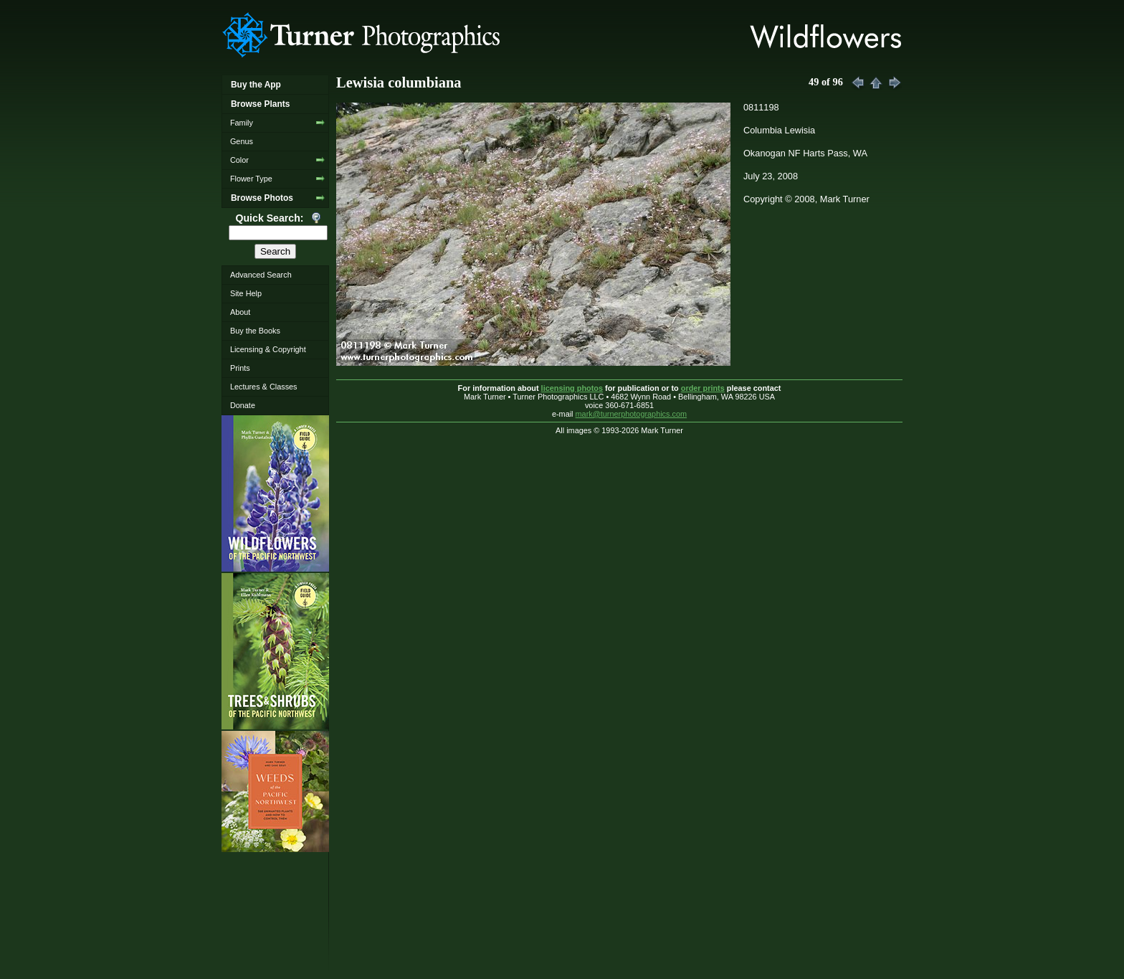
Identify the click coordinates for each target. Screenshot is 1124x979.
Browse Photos (262, 198)
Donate (242, 405)
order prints (703, 388)
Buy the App (256, 85)
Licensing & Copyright (268, 349)
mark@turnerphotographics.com (631, 414)
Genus (241, 141)
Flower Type (251, 178)
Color (239, 160)
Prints (240, 368)
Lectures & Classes (263, 386)
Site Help (246, 293)
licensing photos (572, 388)
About (240, 312)
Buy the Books (255, 330)
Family (241, 122)
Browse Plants (260, 104)
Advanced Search (261, 274)
